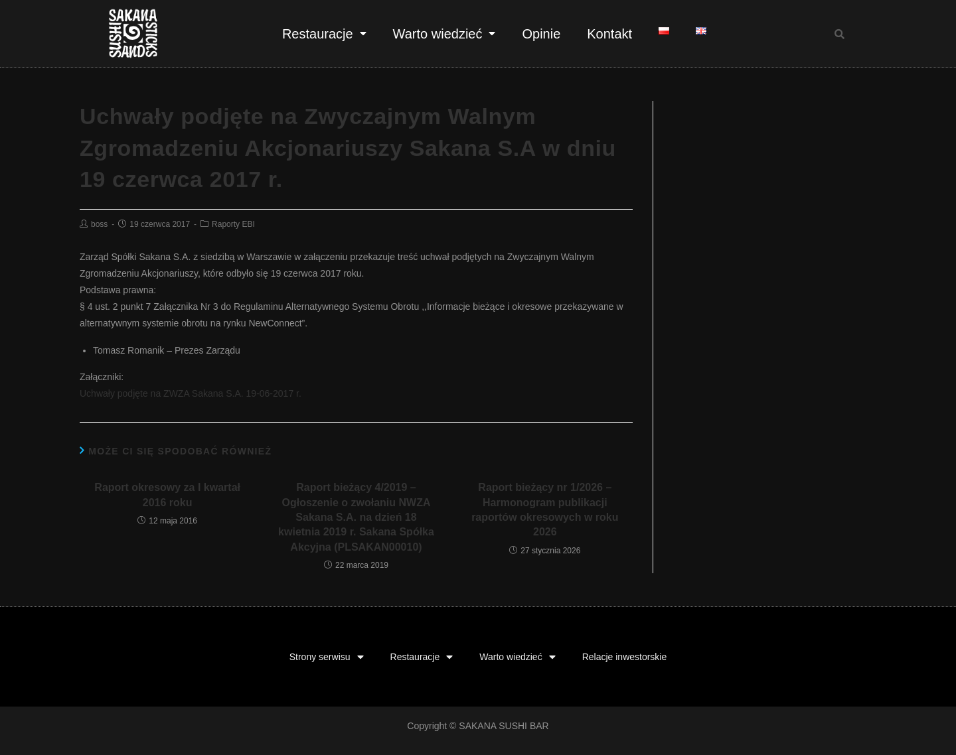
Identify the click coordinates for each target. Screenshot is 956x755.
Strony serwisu (326, 657)
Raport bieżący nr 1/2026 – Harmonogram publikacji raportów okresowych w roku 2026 (544, 509)
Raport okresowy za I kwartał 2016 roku (167, 495)
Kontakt (609, 34)
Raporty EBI (233, 224)
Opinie (541, 34)
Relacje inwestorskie (624, 657)
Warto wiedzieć (444, 33)
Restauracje (324, 33)
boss (99, 224)
